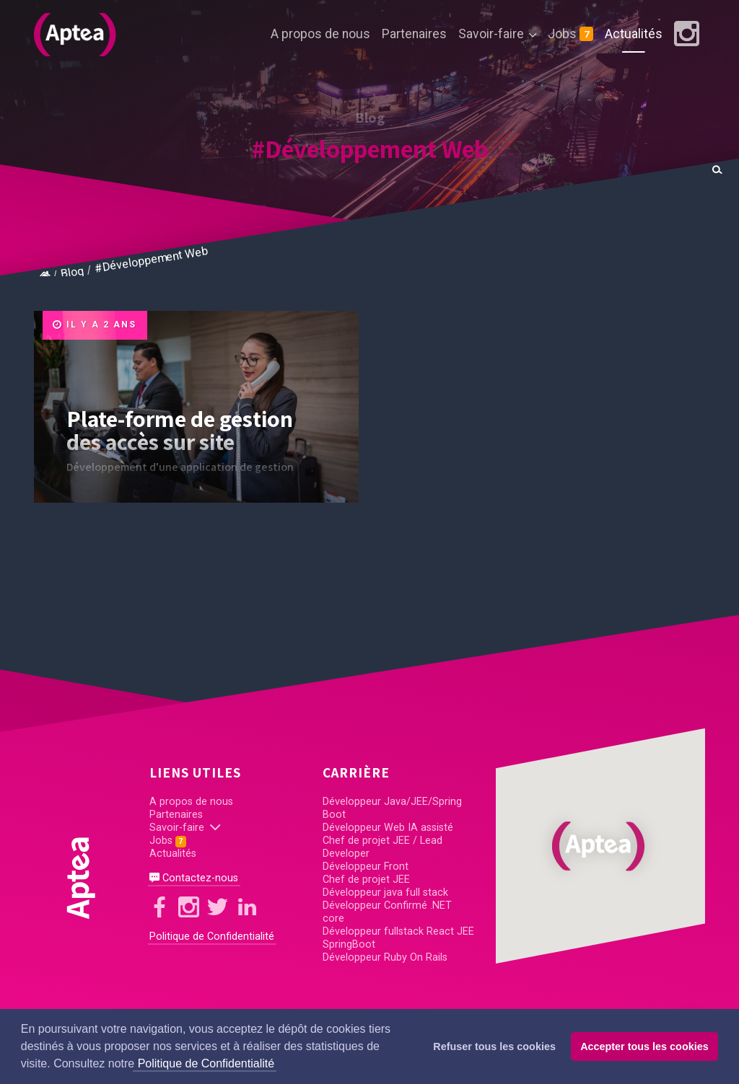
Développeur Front (365, 866)
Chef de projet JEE (366, 879)
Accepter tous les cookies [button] (644, 1046)
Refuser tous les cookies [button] (494, 1046)
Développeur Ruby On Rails (385, 957)
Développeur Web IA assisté (388, 827)
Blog (72, 272)
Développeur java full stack (385, 892)
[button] (600, 846)
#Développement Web (370, 148)
